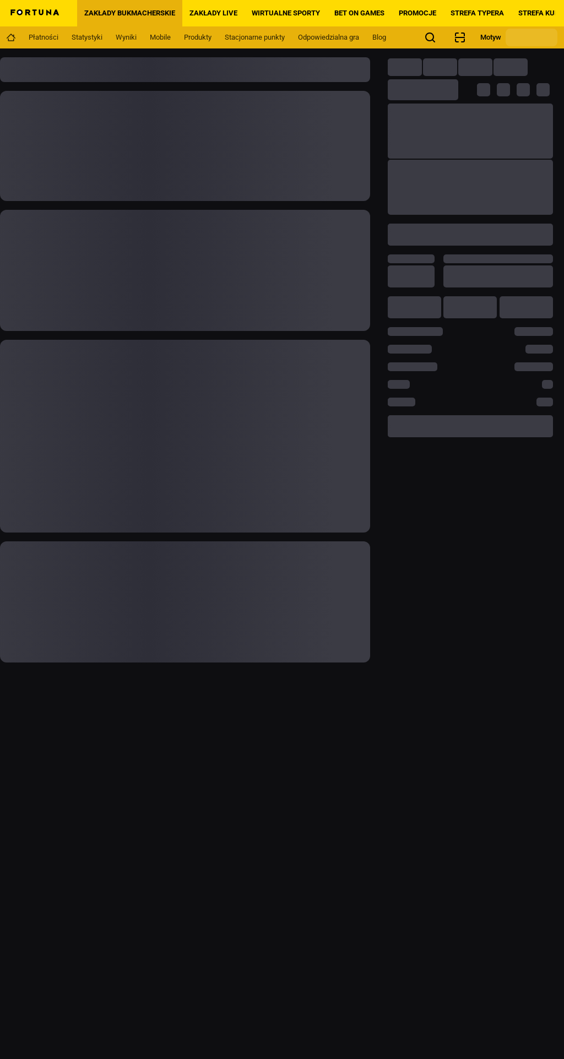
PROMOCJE (417, 13)
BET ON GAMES (359, 13)
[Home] (34, 13)
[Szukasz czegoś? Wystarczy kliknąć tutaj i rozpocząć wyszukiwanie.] (430, 37)
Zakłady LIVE (213, 13)
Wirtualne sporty (286, 13)
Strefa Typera (477, 13)
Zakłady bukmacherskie (129, 13)
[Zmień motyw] (531, 37)
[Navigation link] (11, 37)
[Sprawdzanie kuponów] (460, 37)
